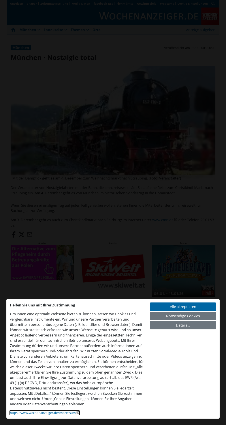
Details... (183, 325)
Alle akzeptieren (183, 306)
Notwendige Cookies (183, 316)
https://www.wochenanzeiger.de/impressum (43, 413)
